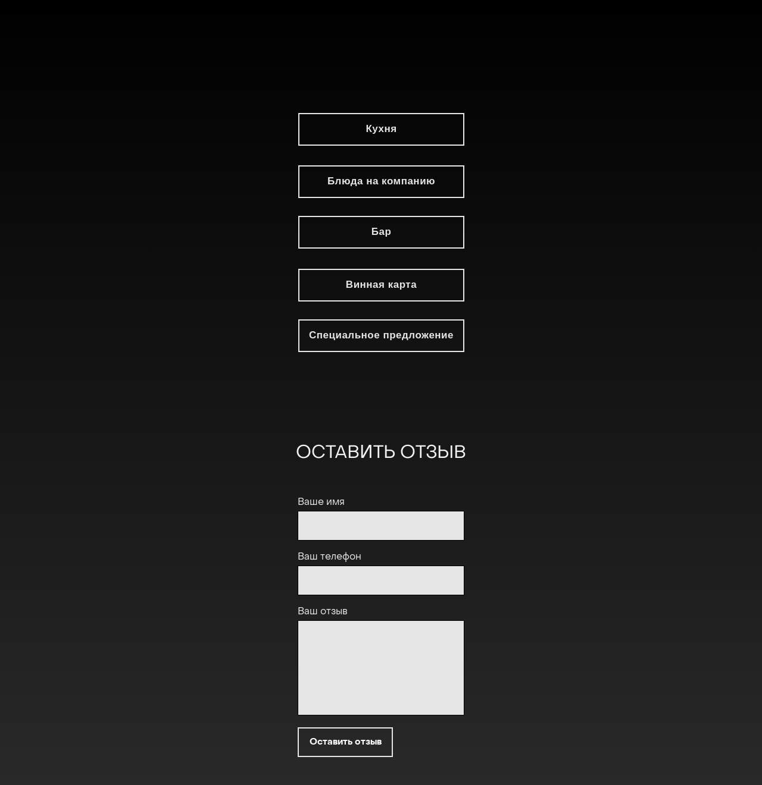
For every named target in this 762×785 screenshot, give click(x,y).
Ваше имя (321, 502)
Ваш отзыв (323, 612)
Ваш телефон (329, 557)
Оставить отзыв (346, 742)
